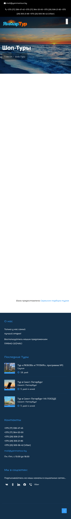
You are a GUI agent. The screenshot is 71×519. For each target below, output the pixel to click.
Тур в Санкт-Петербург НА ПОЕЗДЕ (37, 398)
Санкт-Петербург (27, 385)
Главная (8, 56)
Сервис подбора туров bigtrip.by (35, 190)
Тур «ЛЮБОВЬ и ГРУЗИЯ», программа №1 (40, 365)
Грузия (21, 368)
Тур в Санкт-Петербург (30, 382)
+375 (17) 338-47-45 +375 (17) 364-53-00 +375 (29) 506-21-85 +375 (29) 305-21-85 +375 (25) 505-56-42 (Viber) (35, 11)
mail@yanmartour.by (15, 3)
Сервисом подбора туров (54, 300)
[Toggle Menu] (67, 21)
